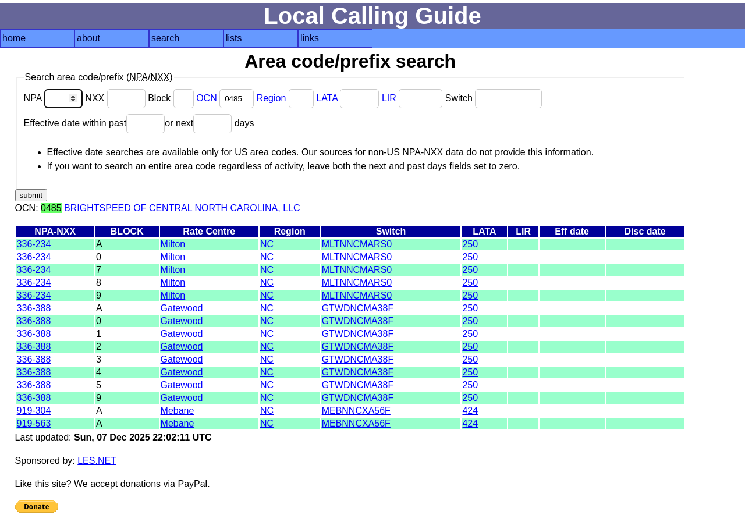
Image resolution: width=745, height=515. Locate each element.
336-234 (34, 244)
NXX (116, 98)
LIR (389, 98)
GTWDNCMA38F (358, 308)
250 (470, 244)
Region (271, 98)
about (88, 38)
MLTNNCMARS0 (357, 244)
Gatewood (182, 308)
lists (234, 38)
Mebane (177, 410)
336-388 (34, 308)
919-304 (34, 410)
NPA (55, 98)
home (14, 38)
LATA (327, 98)
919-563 (34, 423)
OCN (206, 98)
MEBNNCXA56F (356, 410)
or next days (209, 123)
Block (172, 98)
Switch (493, 98)
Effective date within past (94, 123)
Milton (173, 244)
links (309, 38)
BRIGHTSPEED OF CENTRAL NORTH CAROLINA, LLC (182, 208)
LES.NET (96, 461)
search (165, 38)
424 (470, 410)
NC (267, 244)
